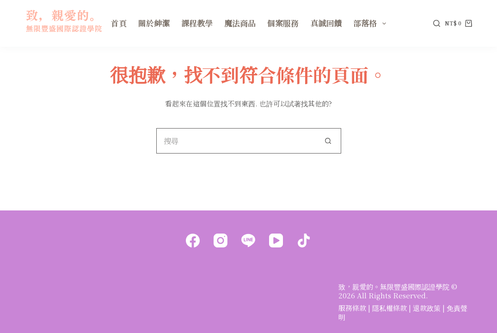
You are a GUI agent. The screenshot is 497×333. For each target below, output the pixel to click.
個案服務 (283, 23)
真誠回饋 (326, 23)
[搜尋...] (236, 141)
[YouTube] (276, 240)
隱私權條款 (389, 308)
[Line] (248, 240)
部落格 (371, 23)
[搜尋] (436, 23)
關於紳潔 (154, 23)
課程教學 (197, 23)
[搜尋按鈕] (328, 141)
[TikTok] (304, 240)
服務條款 (352, 308)
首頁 (119, 23)
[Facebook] (193, 240)
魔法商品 (240, 23)
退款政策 (427, 308)
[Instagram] (220, 240)
